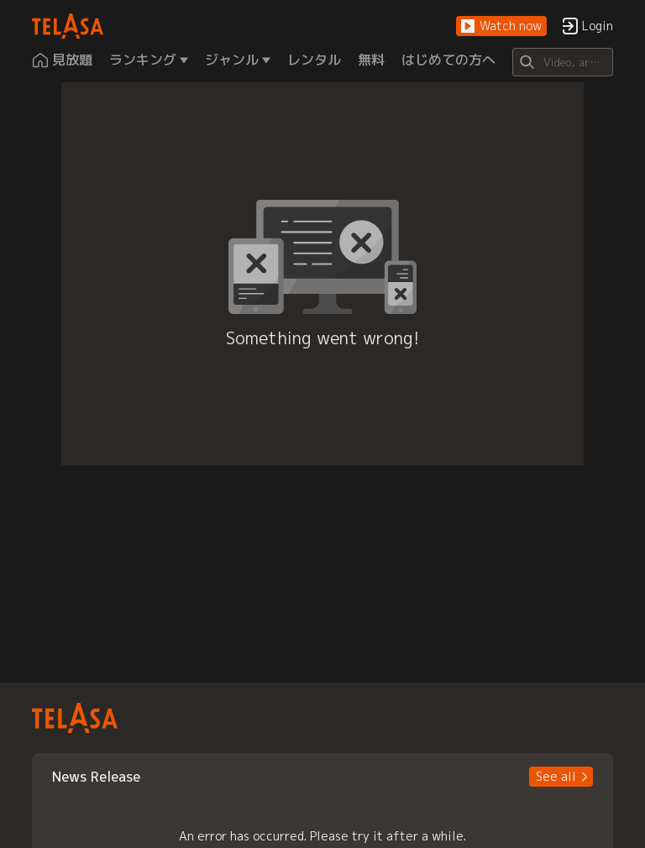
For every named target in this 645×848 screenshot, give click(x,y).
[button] (501, 26)
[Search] (562, 62)
